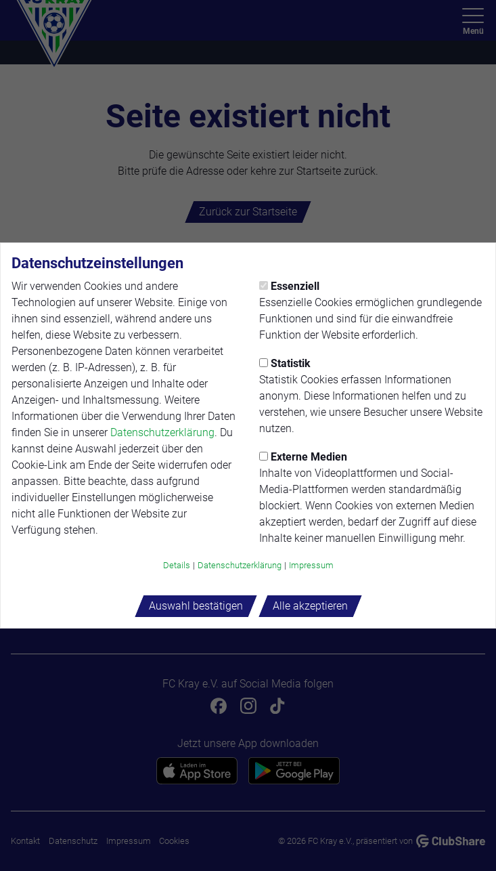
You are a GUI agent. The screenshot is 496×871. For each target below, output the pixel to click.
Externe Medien (303, 456)
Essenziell (289, 286)
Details (176, 565)
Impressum (311, 565)
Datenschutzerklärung (162, 432)
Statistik (285, 363)
